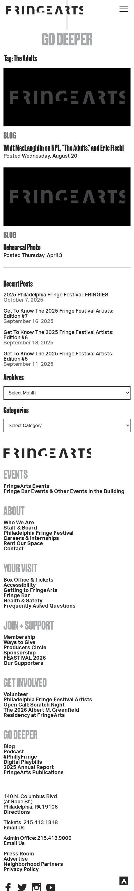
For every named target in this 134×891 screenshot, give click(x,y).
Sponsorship (19, 653)
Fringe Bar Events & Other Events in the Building (63, 491)
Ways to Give (19, 642)
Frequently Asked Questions (39, 606)
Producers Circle (25, 647)
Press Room (18, 854)
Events (15, 474)
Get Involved (25, 682)
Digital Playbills (22, 762)
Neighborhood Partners (33, 864)
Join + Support (28, 625)
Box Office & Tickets (28, 580)
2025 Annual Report (28, 767)
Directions (16, 812)
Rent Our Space (23, 543)
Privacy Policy (21, 869)
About (14, 510)
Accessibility (19, 585)
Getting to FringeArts (30, 590)
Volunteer (15, 694)
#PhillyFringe (20, 757)
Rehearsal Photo (22, 247)
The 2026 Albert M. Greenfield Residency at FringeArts (41, 713)
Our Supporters (23, 663)
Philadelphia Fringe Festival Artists (47, 699)
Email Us (14, 828)
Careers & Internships (31, 538)
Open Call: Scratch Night (34, 705)
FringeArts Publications (33, 772)
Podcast (13, 752)
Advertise (15, 859)
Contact (13, 548)
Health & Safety (22, 601)
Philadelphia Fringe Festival (38, 533)
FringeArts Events (26, 486)
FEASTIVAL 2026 (24, 658)
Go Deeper (20, 734)
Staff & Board (20, 528)
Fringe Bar (16, 595)
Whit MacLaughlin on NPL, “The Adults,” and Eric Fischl (63, 147)
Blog (9, 746)
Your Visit (20, 568)
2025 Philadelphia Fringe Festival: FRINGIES (55, 295)
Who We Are (18, 522)
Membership (19, 637)
